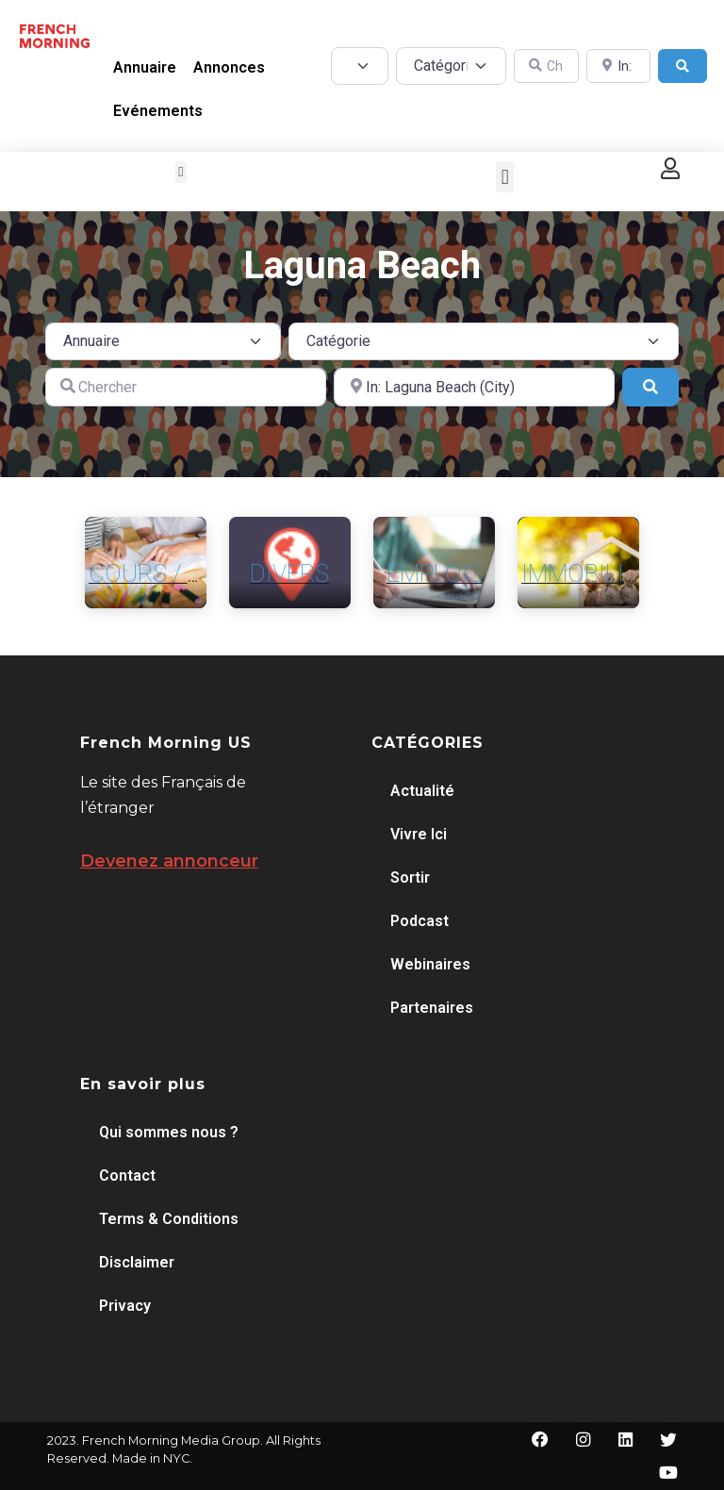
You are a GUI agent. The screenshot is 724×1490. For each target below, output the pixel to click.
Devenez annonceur (169, 861)
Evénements (158, 111)
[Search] (682, 66)
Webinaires (430, 964)
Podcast (419, 921)
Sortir (410, 877)
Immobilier (586, 573)
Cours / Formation (204, 573)
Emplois (435, 573)
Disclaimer (136, 1262)
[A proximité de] (474, 387)
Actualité (422, 791)
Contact (127, 1175)
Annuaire (144, 67)
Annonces (229, 67)
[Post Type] (359, 66)
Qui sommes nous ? (169, 1132)
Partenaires (431, 1008)
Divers (289, 573)
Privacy (125, 1306)
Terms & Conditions (169, 1219)
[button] (181, 172)
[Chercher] (185, 387)
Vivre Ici (418, 834)
